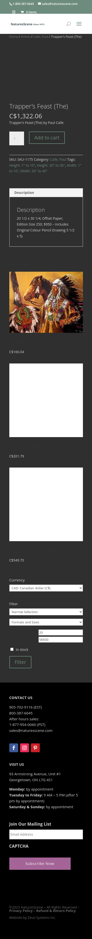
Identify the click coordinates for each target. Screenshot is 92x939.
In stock (22, 649)
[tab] (46, 192)
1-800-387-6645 (23, 4)
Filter (20, 662)
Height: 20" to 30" (51, 165)
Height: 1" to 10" (22, 165)
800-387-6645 (21, 713)
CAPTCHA (19, 846)
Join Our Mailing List (30, 824)
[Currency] (46, 588)
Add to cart (47, 137)
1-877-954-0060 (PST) (27, 724)
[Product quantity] (16, 138)
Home (13, 36)
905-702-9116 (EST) (25, 707)
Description (24, 192)
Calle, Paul (40, 36)
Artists (25, 36)
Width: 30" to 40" (33, 171)
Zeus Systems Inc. (42, 917)
